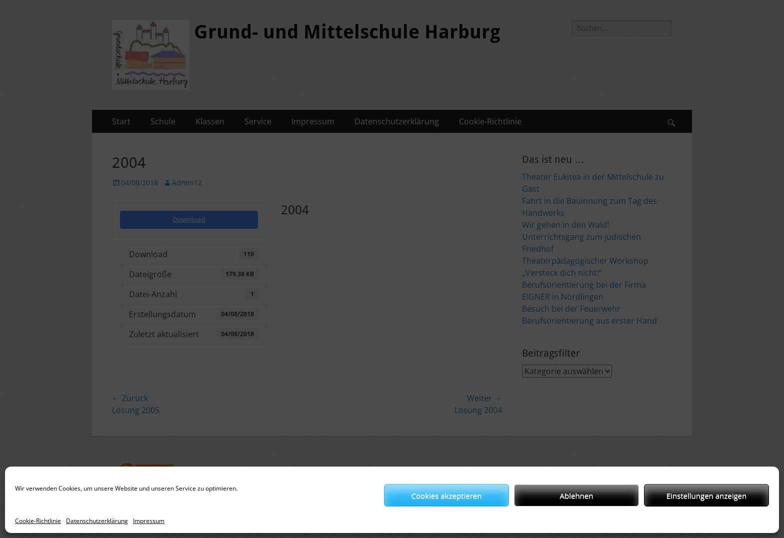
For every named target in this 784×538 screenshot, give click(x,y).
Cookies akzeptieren (447, 496)
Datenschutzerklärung (97, 521)
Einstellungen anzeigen (706, 496)
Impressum (148, 521)
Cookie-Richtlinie (38, 521)
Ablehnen (577, 496)
